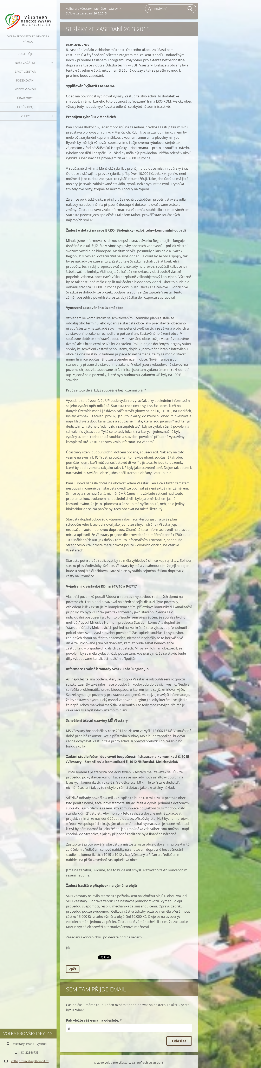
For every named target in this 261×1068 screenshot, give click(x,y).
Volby (25, 116)
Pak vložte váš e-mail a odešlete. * (94, 1020)
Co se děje (25, 54)
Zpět (72, 969)
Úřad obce (25, 98)
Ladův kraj (25, 107)
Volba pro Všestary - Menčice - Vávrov (92, 9)
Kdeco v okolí (25, 89)
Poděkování (25, 80)
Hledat (190, 9)
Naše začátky (25, 63)
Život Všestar (25, 71)
